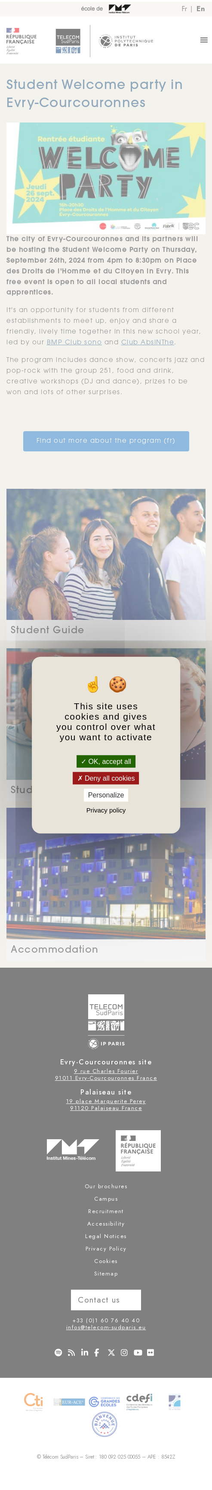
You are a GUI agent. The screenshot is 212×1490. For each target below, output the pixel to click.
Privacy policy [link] (106, 809)
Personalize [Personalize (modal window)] (106, 795)
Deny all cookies (106, 778)
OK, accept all (106, 761)
